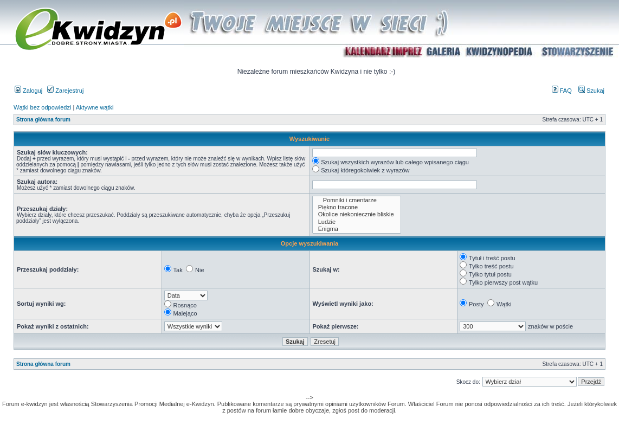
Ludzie (356, 222)
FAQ (562, 90)
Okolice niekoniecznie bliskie (356, 214)
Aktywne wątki (95, 107)
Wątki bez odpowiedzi (42, 107)
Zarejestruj (65, 90)
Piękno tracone (356, 207)
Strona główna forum (43, 120)
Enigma (356, 229)
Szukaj (591, 90)
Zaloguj (28, 90)
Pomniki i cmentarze (356, 200)
